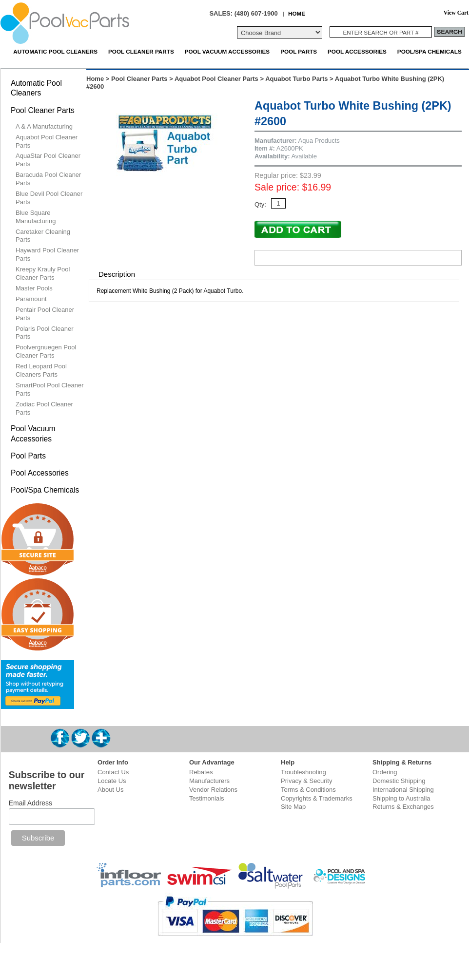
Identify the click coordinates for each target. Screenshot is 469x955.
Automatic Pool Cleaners (55, 51)
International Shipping (403, 789)
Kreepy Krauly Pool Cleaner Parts (43, 273)
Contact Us (113, 772)
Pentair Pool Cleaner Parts (45, 314)
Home (95, 78)
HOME (296, 13)
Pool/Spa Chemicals (429, 51)
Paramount (31, 299)
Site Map (293, 806)
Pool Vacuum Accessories (227, 51)
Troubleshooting (303, 772)
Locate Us (112, 780)
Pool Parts (298, 51)
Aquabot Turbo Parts (296, 78)
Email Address (30, 803)
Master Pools (34, 288)
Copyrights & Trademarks (316, 798)
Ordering (384, 772)
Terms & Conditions (308, 789)
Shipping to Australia (401, 798)
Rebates (201, 772)
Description (116, 274)
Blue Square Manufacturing (36, 217)
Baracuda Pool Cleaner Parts (48, 179)
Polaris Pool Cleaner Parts (45, 333)
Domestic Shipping (398, 780)
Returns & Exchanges (403, 806)
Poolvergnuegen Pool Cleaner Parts (46, 351)
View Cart (456, 13)
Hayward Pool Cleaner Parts (47, 254)
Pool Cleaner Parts (141, 51)
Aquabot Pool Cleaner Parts (216, 78)
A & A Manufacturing (44, 126)
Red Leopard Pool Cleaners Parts (41, 370)
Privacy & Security (306, 780)
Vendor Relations (213, 789)
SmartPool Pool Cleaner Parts (49, 389)
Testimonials (206, 798)
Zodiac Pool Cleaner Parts (44, 408)
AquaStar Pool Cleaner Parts (48, 160)
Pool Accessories (357, 51)
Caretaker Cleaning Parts (43, 236)
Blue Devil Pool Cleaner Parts (49, 198)
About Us (110, 789)
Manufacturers (209, 780)
